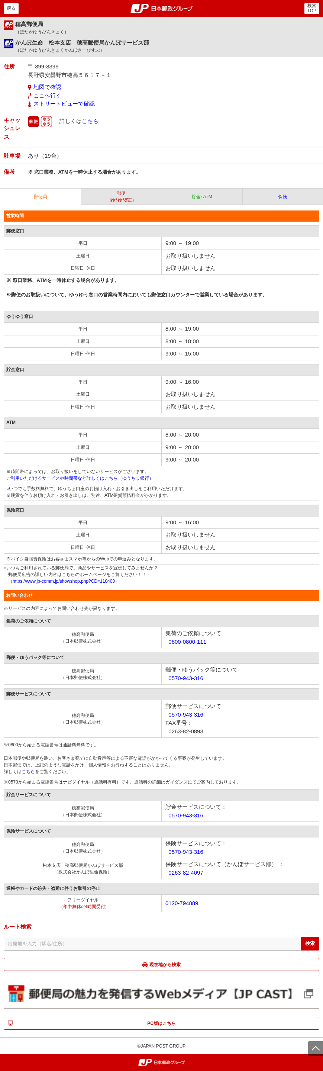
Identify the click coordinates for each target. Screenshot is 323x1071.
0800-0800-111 (187, 642)
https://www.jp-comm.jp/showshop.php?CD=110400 (64, 581)
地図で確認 (47, 87)
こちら (90, 121)
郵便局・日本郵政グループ (161, 8)
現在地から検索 (165, 964)
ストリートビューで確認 (64, 103)
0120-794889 (181, 903)
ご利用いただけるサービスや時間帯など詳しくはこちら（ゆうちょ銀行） (80, 478)
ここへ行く (47, 95)
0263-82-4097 (185, 872)
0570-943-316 (185, 678)
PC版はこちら (161, 1023)
